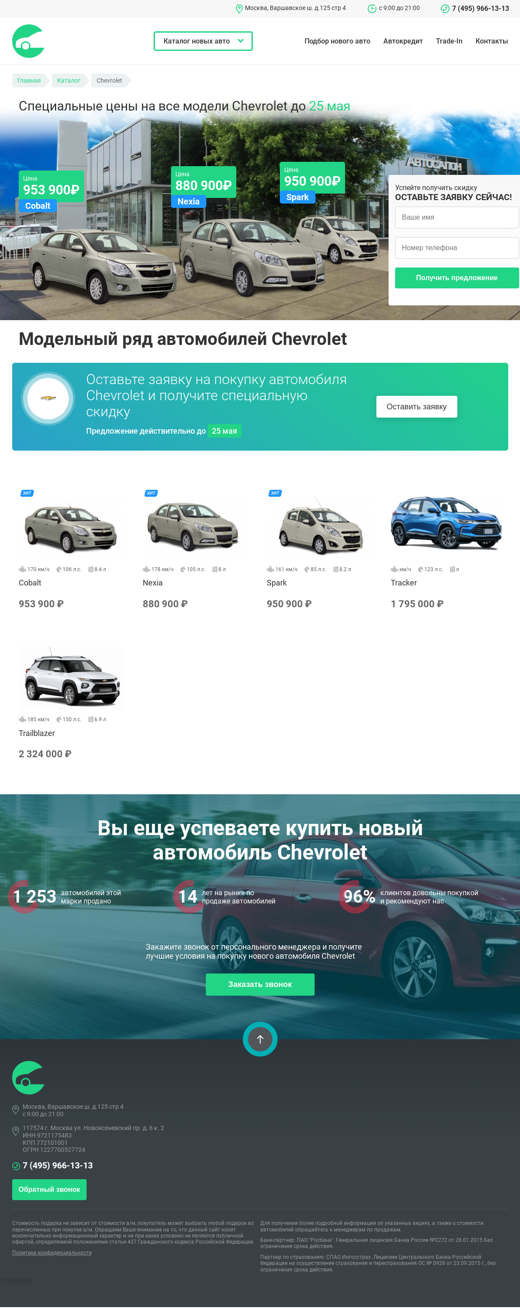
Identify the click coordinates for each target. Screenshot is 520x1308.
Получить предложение (456, 277)
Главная (29, 80)
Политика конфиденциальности (52, 1254)
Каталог (69, 80)
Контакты (492, 41)
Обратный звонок (49, 1190)
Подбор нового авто (337, 41)
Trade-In (449, 41)
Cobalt (74, 547)
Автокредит (403, 41)
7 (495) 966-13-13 (480, 8)
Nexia (198, 547)
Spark (322, 547)
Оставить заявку (417, 406)
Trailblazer (74, 698)
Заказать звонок (260, 985)
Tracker (446, 547)
